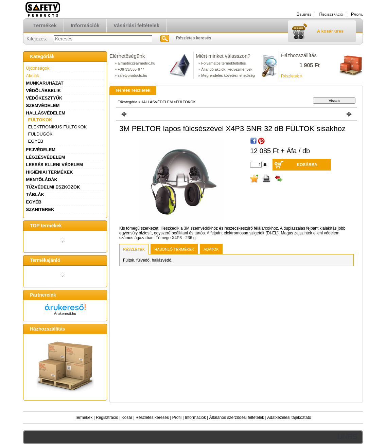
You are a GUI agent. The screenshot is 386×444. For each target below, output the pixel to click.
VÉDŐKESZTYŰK (44, 98)
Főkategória (127, 102)
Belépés (304, 14)
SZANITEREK (40, 209)
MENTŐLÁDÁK (41, 179)
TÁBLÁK (35, 194)
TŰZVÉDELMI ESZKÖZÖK (53, 187)
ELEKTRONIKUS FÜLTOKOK (57, 126)
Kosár (127, 417)
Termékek (83, 417)
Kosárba (307, 164)
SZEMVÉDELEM (43, 105)
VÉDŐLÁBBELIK (43, 90)
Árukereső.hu (65, 314)
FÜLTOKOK (40, 119)
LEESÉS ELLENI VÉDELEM (54, 164)
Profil (176, 417)
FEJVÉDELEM (41, 149)
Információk (195, 417)
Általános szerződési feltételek (236, 417)
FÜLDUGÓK (40, 134)
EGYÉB (35, 141)
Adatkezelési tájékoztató (289, 417)
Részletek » (291, 76)
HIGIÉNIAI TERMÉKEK (49, 172)
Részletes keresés (152, 417)
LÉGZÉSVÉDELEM (45, 157)
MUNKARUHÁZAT (45, 83)
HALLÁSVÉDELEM (46, 113)
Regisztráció (107, 417)
